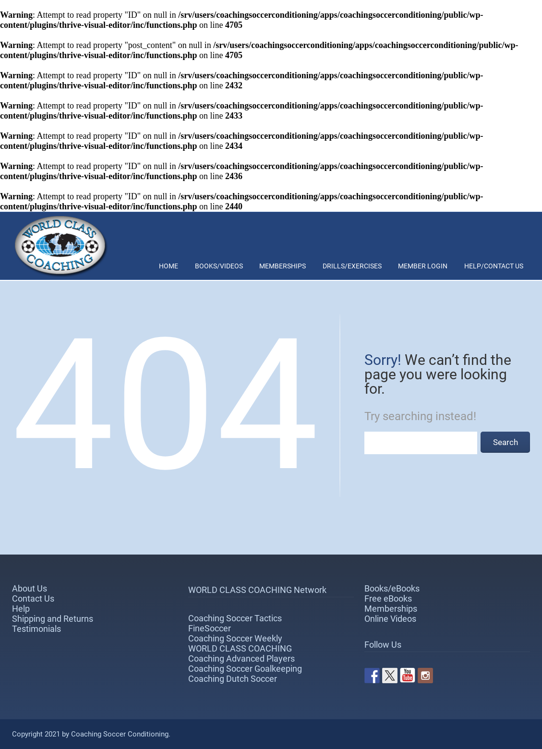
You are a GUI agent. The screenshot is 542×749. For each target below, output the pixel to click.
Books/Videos (219, 266)
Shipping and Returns (52, 619)
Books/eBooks (392, 588)
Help (21, 609)
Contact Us (33, 598)
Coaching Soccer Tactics (235, 618)
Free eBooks (388, 598)
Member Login (422, 266)
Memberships (282, 266)
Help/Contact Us (493, 266)
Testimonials (36, 629)
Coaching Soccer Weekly (235, 638)
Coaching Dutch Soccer (232, 679)
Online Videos (390, 619)
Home (168, 266)
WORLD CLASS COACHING (240, 648)
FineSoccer (209, 628)
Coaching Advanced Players (241, 658)
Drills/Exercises (352, 266)
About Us (29, 588)
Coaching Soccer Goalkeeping (245, 669)
